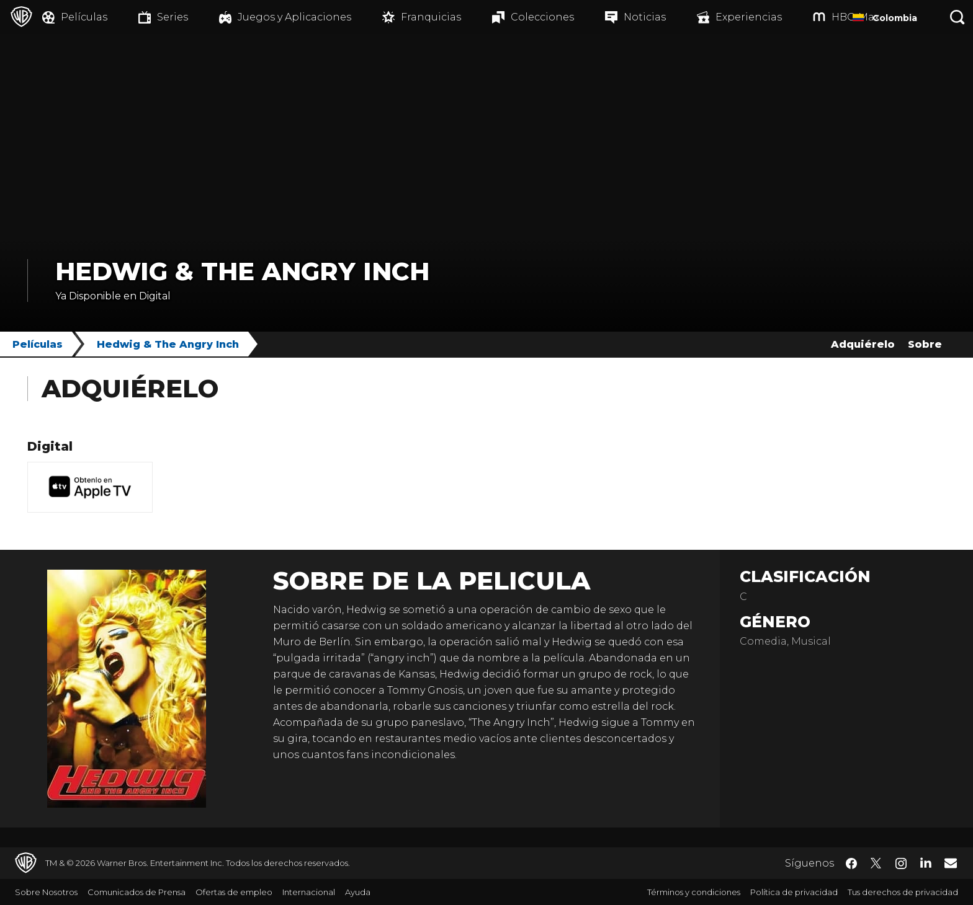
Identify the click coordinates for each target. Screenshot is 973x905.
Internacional (308, 892)
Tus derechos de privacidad (903, 892)
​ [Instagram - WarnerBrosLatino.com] (901, 863)
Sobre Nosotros (46, 892)
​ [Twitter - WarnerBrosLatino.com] (876, 863)
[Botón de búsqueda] (957, 17)
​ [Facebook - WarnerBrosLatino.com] (851, 863)
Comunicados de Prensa (136, 892)
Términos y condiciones (693, 892)
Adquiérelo (863, 344)
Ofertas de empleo (233, 892)
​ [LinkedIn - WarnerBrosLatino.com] (925, 862)
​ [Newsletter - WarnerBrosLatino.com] (950, 863)
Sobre (925, 344)
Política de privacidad (794, 892)
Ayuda (357, 892)
